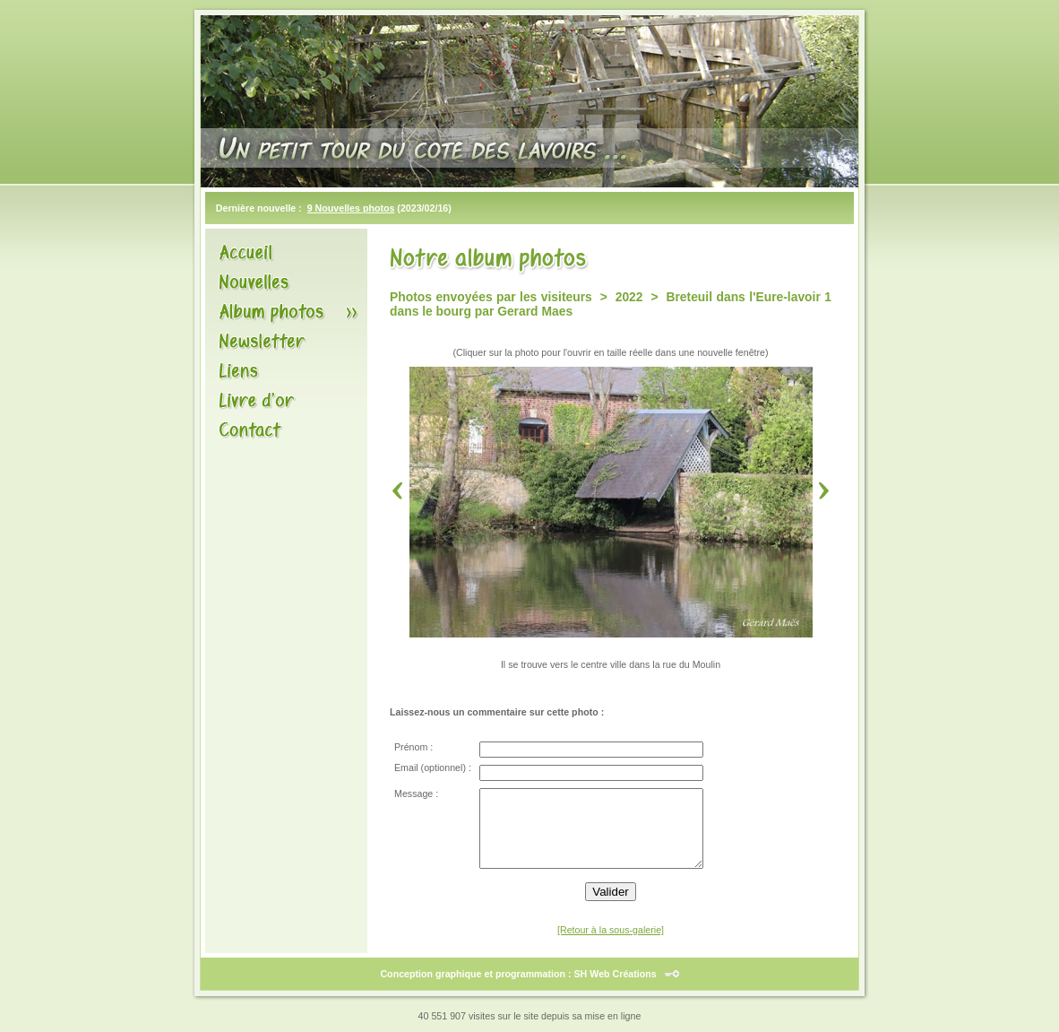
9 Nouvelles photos (351, 208)
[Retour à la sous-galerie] (610, 929)
